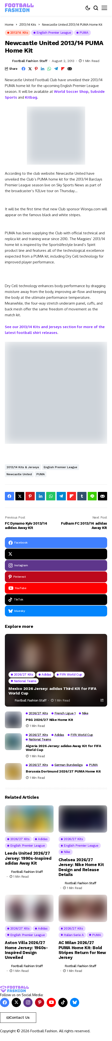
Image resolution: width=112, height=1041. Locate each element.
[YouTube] (56, 588)
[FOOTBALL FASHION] (19, 8)
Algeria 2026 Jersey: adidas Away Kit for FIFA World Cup (63, 748)
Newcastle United (19, 474)
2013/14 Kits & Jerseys (23, 467)
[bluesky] (56, 611)
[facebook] (56, 542)
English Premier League (60, 467)
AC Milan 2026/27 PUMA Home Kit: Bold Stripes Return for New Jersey (82, 950)
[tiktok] (56, 599)
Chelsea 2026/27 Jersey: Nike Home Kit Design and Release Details (81, 867)
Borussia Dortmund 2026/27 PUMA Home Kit (63, 771)
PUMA (40, 474)
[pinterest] (56, 576)
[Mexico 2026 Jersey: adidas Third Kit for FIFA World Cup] (56, 670)
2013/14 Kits (27, 24)
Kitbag (31, 97)
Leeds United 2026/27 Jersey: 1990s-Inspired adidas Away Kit (28, 858)
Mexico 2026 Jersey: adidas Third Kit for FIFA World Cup (52, 690)
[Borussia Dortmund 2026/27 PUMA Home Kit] (13, 771)
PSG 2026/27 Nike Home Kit (49, 720)
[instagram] (56, 565)
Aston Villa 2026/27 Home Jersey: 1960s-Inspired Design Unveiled (26, 950)
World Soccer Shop (71, 91)
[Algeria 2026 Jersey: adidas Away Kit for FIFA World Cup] (13, 741)
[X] (56, 554)
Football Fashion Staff (29, 61)
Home (9, 24)
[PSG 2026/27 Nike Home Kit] (13, 719)
